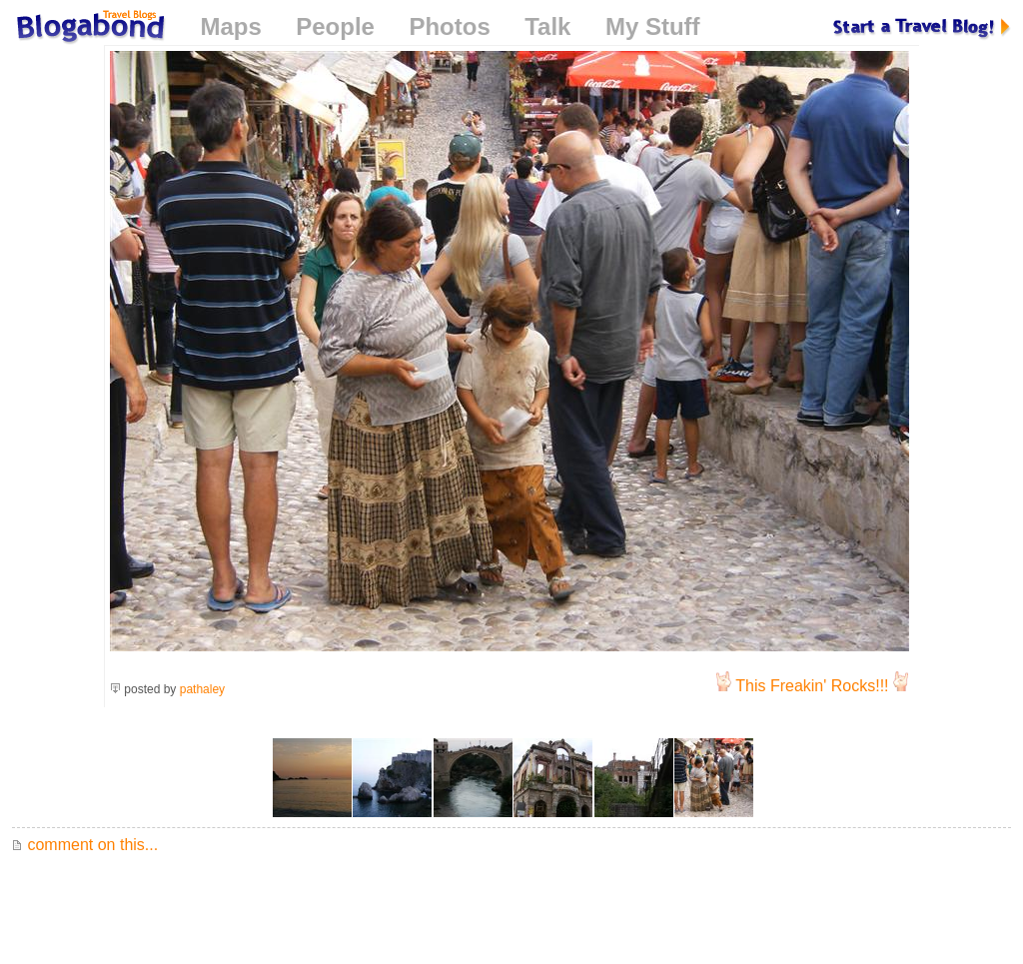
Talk (547, 26)
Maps (230, 26)
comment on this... (85, 844)
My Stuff (652, 26)
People (335, 26)
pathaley (202, 689)
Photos (449, 26)
